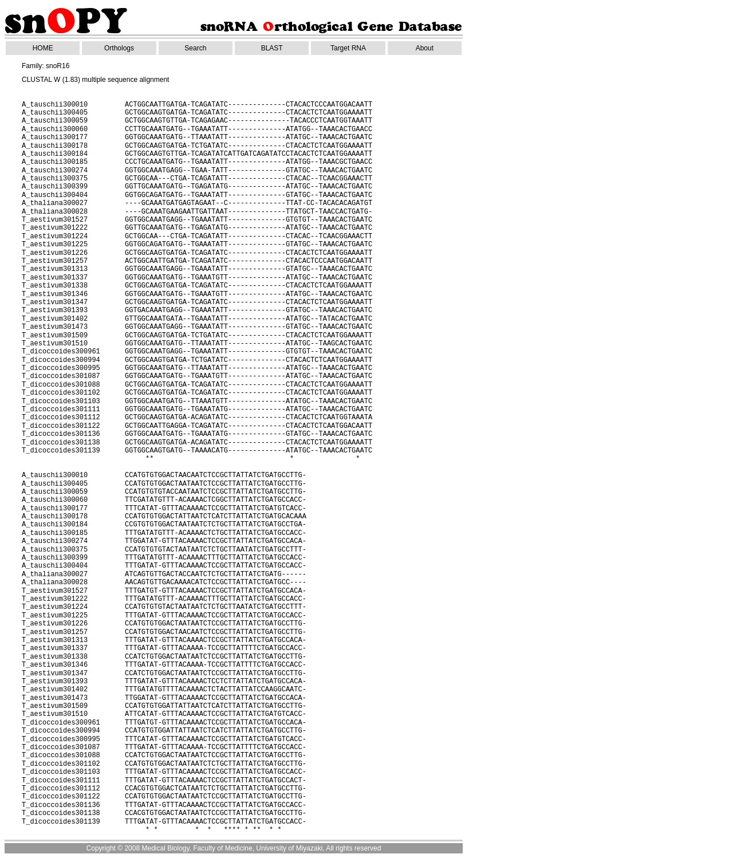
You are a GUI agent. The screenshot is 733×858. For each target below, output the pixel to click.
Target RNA (348, 48)
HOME (43, 48)
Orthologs (119, 48)
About (425, 48)
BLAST (272, 48)
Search (195, 48)
